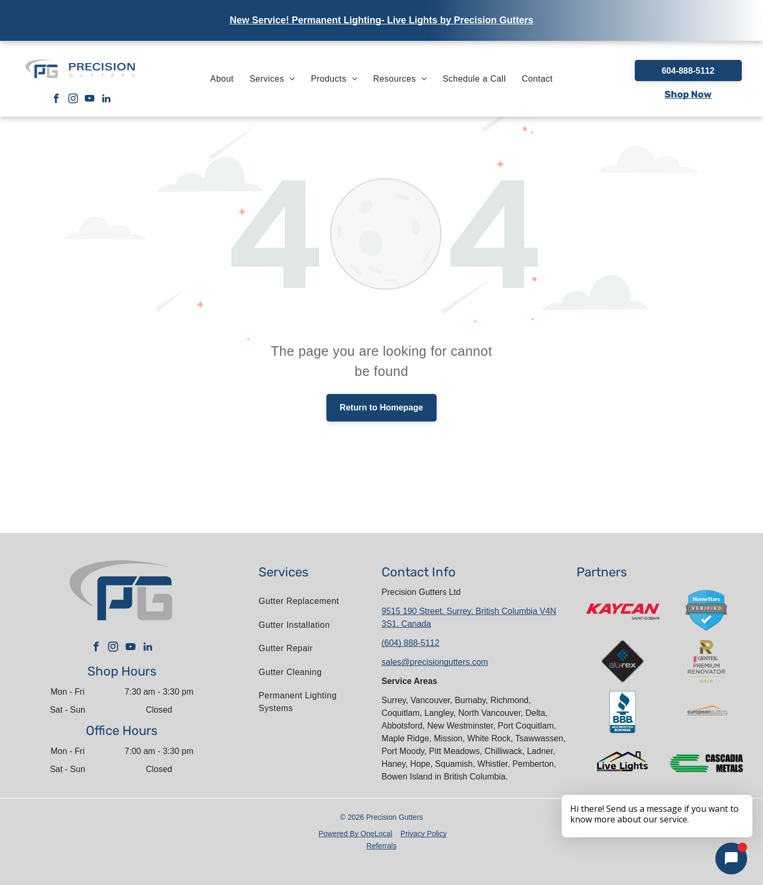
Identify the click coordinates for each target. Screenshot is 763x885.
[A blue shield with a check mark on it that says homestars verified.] (706, 610)
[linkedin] (106, 100)
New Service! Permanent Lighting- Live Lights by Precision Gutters (381, 20)
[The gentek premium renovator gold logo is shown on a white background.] (706, 661)
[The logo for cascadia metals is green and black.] (706, 763)
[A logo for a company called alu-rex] (622, 661)
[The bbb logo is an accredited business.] (622, 712)
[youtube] (90, 100)
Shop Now (688, 94)
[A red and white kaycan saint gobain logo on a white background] (622, 610)
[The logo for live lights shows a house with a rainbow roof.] (622, 763)
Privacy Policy (424, 833)
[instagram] (73, 100)
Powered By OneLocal (355, 833)
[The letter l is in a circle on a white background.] (706, 712)
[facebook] (56, 100)
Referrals (382, 846)
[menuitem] (222, 78)
